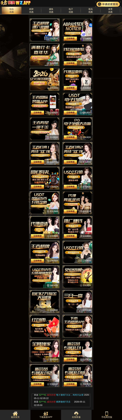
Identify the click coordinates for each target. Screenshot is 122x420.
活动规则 (54, 38)
